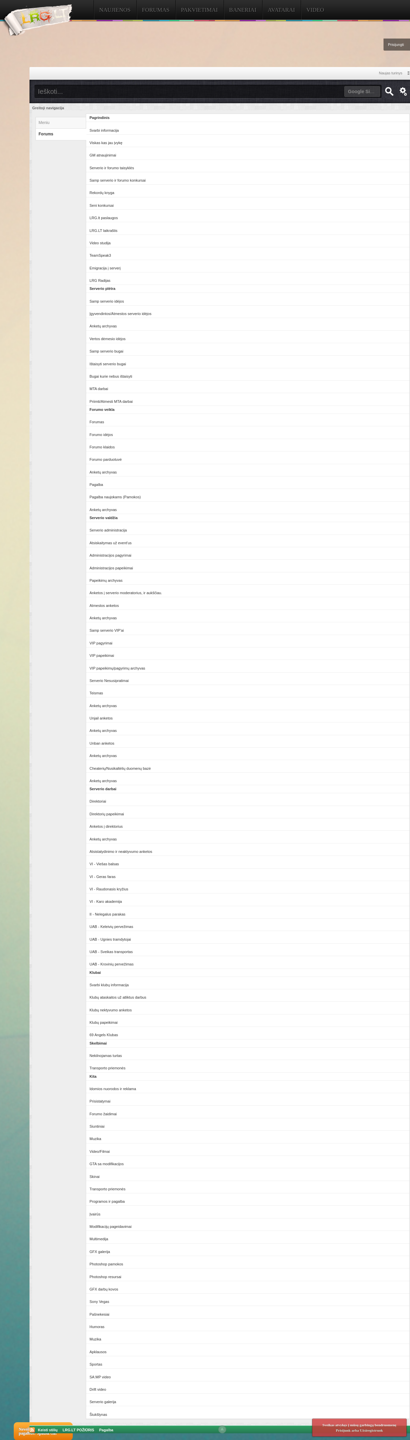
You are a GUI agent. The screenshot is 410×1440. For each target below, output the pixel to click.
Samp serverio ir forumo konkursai (118, 180)
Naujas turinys (390, 73)
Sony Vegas (99, 1302)
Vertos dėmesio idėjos (108, 339)
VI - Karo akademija (106, 901)
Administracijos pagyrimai (110, 555)
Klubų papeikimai (104, 1022)
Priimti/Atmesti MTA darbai (111, 401)
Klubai (95, 973)
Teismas (96, 693)
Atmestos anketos (104, 606)
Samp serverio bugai (106, 351)
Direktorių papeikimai (107, 814)
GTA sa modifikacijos (107, 1164)
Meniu (44, 122)
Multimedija (99, 1239)
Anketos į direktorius (106, 826)
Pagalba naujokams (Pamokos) (115, 497)
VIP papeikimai (102, 655)
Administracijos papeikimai (111, 568)
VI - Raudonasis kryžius (109, 889)
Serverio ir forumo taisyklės (112, 168)
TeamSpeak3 (100, 255)
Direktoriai (98, 801)
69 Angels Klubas (104, 1035)
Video (315, 10)
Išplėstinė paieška (403, 91)
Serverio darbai (103, 789)
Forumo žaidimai (103, 1114)
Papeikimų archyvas (106, 580)
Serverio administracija (108, 530)
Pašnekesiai (99, 1314)
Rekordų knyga (102, 193)
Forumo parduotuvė (106, 459)
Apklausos (98, 1352)
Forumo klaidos (102, 447)
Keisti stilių (48, 1430)
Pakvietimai (199, 10)
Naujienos (115, 10)
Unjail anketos (101, 718)
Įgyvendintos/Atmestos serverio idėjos (121, 314)
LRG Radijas (100, 280)
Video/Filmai (100, 1151)
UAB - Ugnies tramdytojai (110, 939)
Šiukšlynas (98, 1415)
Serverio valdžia (104, 518)
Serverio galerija (103, 1402)
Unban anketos (102, 743)
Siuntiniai (97, 1126)
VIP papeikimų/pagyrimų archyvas (117, 668)
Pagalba (96, 485)
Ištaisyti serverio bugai (108, 364)
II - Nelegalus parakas (107, 914)
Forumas (156, 10)
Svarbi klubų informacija (109, 985)
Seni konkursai (102, 205)
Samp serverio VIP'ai (107, 630)
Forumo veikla (102, 410)
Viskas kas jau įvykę (106, 143)
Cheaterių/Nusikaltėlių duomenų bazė (120, 768)
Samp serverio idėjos (107, 301)
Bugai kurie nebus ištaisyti (111, 376)
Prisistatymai (100, 1101)
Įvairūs (95, 1214)
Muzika (95, 1139)
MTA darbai (99, 389)
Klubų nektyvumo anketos (111, 1010)
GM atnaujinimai (103, 155)
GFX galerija (100, 1252)
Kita (93, 1076)
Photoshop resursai (105, 1277)
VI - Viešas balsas (104, 864)
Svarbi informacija (104, 130)
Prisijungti (396, 45)
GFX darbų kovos (104, 1289)
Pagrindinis (100, 118)
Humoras (97, 1327)
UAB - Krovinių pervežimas (111, 964)
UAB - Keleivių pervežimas (111, 927)
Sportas (96, 1364)
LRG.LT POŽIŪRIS (78, 1430)
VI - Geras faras (103, 877)
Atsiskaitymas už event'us (111, 543)
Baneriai (242, 10)
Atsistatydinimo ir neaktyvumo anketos (121, 852)
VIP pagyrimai (101, 643)
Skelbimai (98, 1043)
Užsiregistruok (371, 1430)
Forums (46, 134)
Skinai (95, 1177)
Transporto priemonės (107, 1068)
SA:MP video (100, 1377)
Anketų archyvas (103, 326)
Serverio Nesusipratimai (109, 681)
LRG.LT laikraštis (103, 231)
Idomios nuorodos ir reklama (113, 1089)
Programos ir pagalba (107, 1201)
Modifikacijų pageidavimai (110, 1227)
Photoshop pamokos (106, 1264)
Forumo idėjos (101, 435)
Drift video (98, 1389)
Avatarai (281, 10)
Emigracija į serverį (105, 268)
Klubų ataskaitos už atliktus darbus (118, 997)
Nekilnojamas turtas (106, 1056)
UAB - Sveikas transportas (111, 952)
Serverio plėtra (102, 289)
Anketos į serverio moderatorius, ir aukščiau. (126, 593)
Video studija (100, 243)
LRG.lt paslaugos (104, 218)
